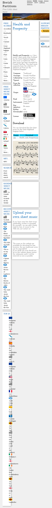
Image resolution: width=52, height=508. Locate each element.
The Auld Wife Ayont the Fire (6, 293)
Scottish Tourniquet (7, 221)
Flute (5, 55)
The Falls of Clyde (6, 243)
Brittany (6, 107)
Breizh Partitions (9, 4)
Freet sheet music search (5, 174)
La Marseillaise (13, 395)
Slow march (27, 99)
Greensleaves (13, 464)
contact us (26, 229)
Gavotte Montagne (12, 420)
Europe (30, 89)
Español (40, 0)
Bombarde (7, 33)
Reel (5, 227)
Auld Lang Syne (10, 403)
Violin (5, 76)
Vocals (5, 37)
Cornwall (6, 114)
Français (29, 0)
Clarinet (6, 42)
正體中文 (42, 2)
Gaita (5, 59)
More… (6, 80)
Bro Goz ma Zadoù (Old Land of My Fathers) (12, 443)
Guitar (5, 63)
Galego (36, 2)
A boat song (10, 412)
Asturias (6, 100)
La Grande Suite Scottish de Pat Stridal (6, 197)
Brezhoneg (30, 2)
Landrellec (12, 502)
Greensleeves (13, 334)
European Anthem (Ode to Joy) (12, 324)
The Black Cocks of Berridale (6, 234)
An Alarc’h (11, 360)
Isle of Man (5, 135)
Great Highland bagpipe (6, 48)
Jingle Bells (11, 381)
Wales (5, 148)
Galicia (6, 128)
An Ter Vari (10, 428)
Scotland (6, 121)
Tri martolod (12, 388)
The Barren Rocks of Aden (6, 282)
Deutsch (46, 0)
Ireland (5, 141)
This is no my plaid (5, 251)
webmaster (20, 254)
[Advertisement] (25, 43)
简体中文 (29, 4)
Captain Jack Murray (6, 260)
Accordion (7, 29)
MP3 (5, 162)
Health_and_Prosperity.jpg (29, 138)
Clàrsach (6, 68)
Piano (5, 72)
